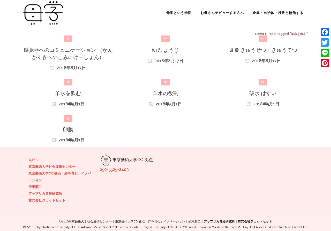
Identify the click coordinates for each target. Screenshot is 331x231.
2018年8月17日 (68, 67)
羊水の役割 (165, 93)
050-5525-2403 (114, 169)
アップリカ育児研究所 (45, 194)
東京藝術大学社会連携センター (52, 167)
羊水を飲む (68, 93)
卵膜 (68, 129)
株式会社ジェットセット (46, 200)
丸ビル (33, 160)
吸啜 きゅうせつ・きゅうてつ (263, 50)
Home (259, 34)
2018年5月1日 (68, 104)
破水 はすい (262, 93)
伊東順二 (35, 187)
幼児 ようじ (165, 50)
